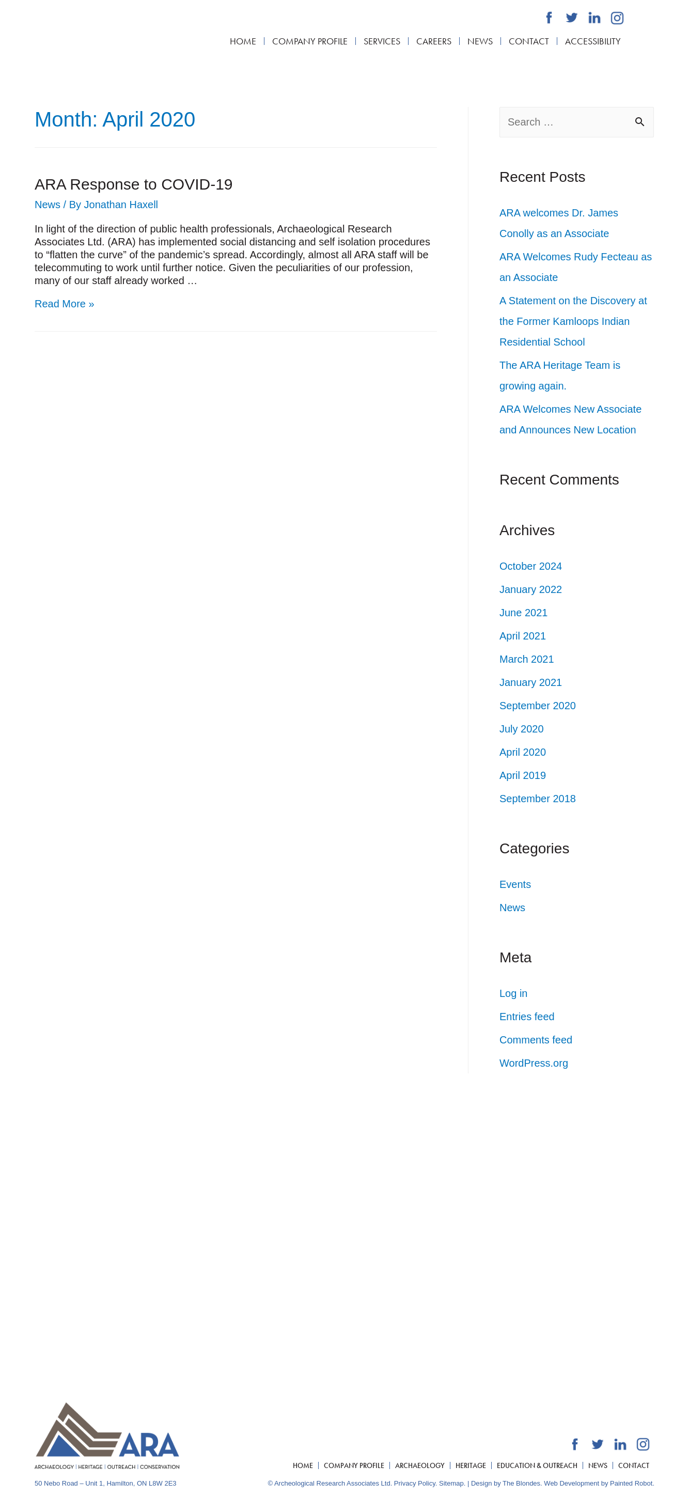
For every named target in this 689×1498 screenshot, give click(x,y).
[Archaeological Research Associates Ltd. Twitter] (572, 17)
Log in (513, 993)
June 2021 (523, 612)
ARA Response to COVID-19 (134, 184)
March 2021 (526, 659)
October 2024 (530, 566)
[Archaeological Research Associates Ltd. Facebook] (549, 17)
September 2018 (537, 798)
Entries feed (527, 1016)
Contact (529, 41)
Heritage (471, 1465)
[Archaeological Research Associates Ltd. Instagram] (617, 18)
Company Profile (310, 41)
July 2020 (521, 729)
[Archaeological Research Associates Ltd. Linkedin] (594, 17)
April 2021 (522, 636)
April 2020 (522, 752)
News (480, 41)
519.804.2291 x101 (135, 1225)
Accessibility (593, 41)
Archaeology (420, 1465)
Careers (433, 41)
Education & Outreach (537, 1465)
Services (382, 41)
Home (243, 41)
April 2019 (522, 775)
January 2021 (530, 682)
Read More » (65, 303)
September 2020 (537, 705)
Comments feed (535, 1040)
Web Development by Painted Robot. (599, 1483)
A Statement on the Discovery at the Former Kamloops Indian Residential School (573, 321)
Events (515, 884)
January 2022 (530, 589)
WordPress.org (533, 1063)
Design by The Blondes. (506, 1483)
